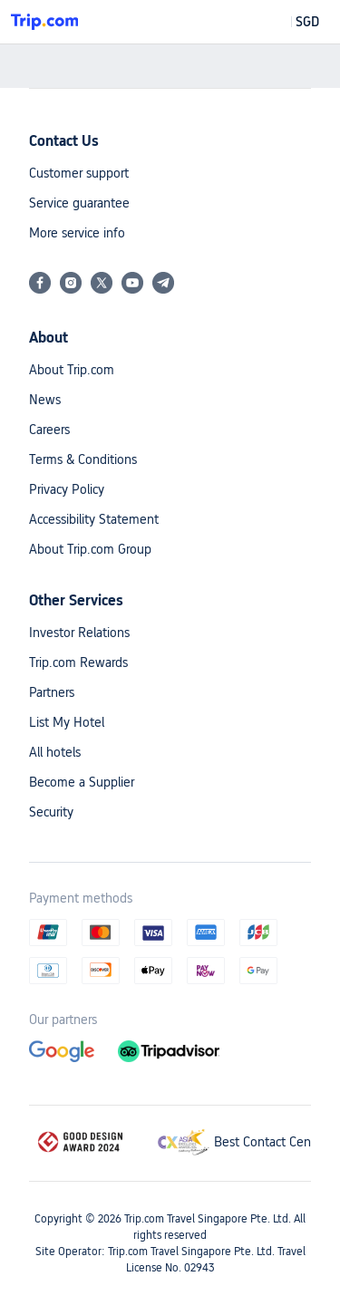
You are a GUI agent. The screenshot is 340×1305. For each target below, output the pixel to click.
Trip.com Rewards (78, 662)
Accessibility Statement (94, 519)
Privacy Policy (66, 489)
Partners (51, 692)
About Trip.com (71, 369)
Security (51, 812)
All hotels (55, 752)
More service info (77, 233)
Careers (49, 429)
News (45, 399)
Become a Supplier (81, 782)
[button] (294, 21)
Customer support (79, 173)
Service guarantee (79, 203)
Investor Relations (79, 632)
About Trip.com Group (90, 549)
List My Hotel (66, 722)
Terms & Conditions (83, 459)
